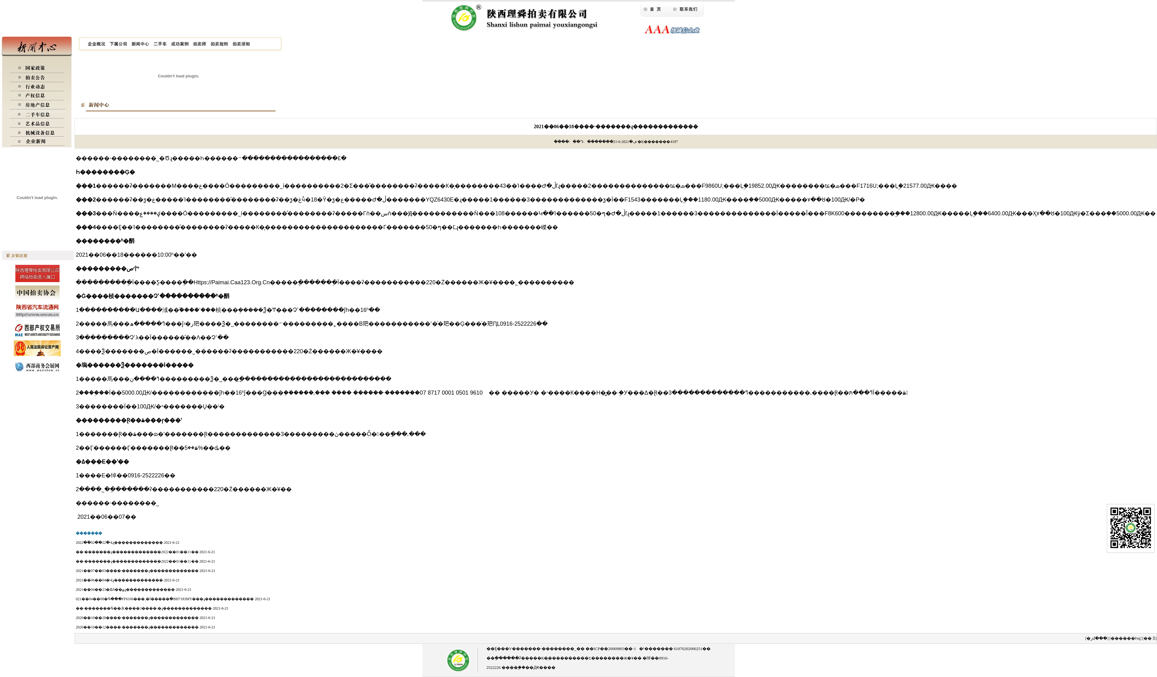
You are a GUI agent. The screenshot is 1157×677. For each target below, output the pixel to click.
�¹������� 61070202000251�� (675, 648)
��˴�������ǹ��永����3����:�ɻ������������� (144, 608)
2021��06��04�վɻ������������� (119, 580)
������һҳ (1125, 638)
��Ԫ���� (540, 667)
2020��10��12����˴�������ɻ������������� (137, 627)
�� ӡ (1149, 638)
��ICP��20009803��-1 (610, 648)
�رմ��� (1097, 638)
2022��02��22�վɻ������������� (119, 542)
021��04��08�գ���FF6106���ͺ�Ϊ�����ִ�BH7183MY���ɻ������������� (165, 599)
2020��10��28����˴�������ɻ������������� (137, 618)
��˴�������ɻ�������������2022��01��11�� (137, 552)
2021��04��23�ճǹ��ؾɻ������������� (125, 589)
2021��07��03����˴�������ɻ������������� (137, 571)
